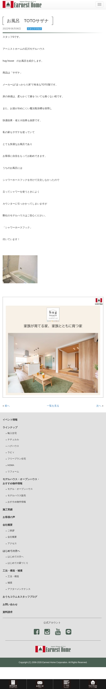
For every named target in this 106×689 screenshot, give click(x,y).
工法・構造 (13, 576)
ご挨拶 (11, 530)
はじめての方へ (16, 556)
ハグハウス (13, 446)
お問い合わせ (10, 604)
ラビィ (11, 452)
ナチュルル (13, 439)
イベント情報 (10, 419)
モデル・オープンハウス (20, 489)
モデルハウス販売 (17, 495)
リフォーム (13, 471)
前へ (7, 405)
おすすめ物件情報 (17, 502)
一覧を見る (53, 405)
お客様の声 (9, 517)
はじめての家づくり (18, 563)
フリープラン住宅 (17, 459)
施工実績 (8, 509)
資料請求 (8, 612)
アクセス (12, 543)
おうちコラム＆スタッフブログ (20, 596)
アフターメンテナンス (19, 589)
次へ (98, 405)
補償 (10, 583)
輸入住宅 (12, 433)
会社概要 (12, 537)
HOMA (11, 465)
